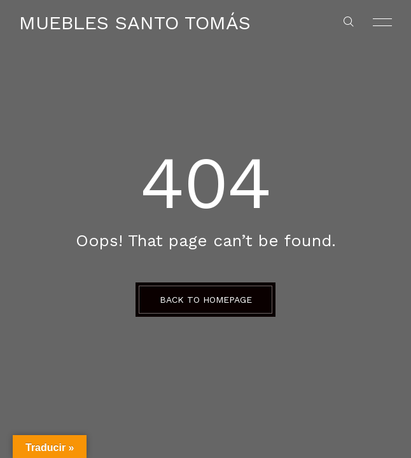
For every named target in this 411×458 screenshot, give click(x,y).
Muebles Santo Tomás (135, 22)
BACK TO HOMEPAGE (206, 300)
